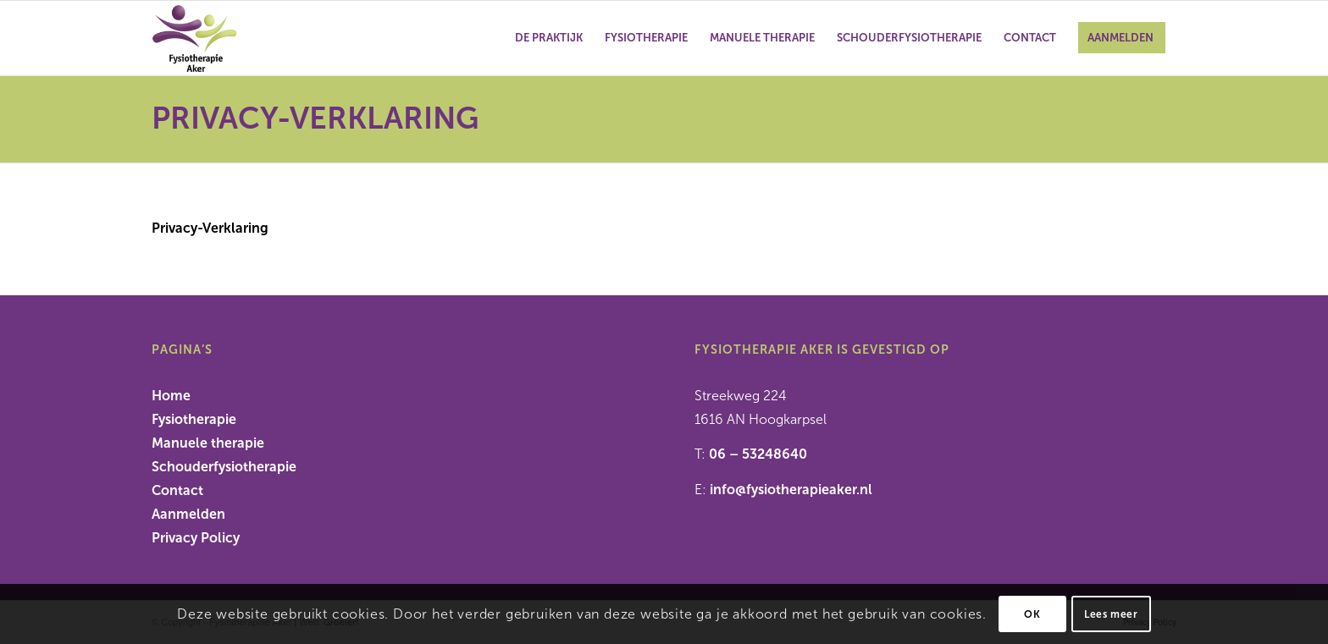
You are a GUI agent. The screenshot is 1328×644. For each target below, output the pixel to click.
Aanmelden (188, 514)
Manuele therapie (208, 443)
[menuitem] (549, 38)
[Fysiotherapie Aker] (233, 38)
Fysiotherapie (194, 419)
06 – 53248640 (758, 454)
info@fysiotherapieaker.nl (791, 490)
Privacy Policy (196, 538)
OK (1032, 614)
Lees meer (1110, 614)
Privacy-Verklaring (315, 118)
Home (171, 396)
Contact (177, 490)
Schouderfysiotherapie (224, 467)
